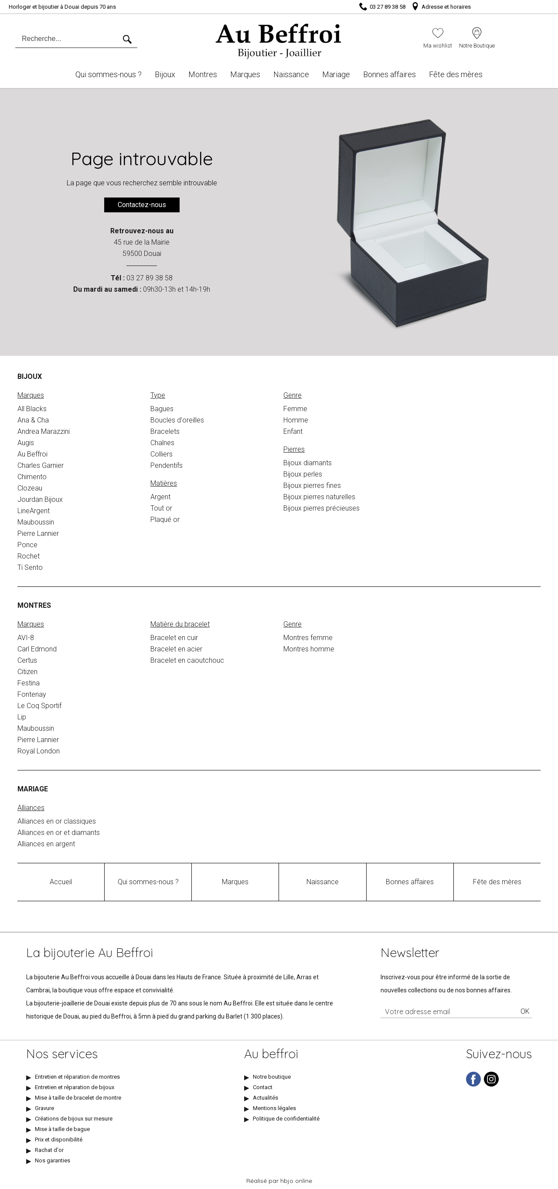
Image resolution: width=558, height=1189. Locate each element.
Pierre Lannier (38, 533)
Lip (21, 717)
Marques (245, 74)
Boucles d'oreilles (177, 420)
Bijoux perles (302, 474)
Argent (160, 497)
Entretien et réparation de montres (77, 1076)
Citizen (27, 672)
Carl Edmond (37, 649)
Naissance (291, 74)
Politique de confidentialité (286, 1118)
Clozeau (29, 488)
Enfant (293, 431)
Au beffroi (271, 1054)
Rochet (28, 556)
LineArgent (33, 511)
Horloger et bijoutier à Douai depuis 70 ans (62, 6)
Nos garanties (52, 1160)
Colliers (161, 454)
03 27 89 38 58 (149, 278)
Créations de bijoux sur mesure (73, 1118)
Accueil (61, 882)
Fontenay (31, 694)
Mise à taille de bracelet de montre (78, 1097)
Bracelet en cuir (174, 638)
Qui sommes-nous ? (108, 74)
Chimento (32, 477)
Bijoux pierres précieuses (321, 508)
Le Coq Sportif (39, 706)
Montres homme (308, 649)
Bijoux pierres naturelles (319, 497)
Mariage (336, 74)
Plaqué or (165, 519)
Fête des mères (456, 74)
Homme (295, 420)
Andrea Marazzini (43, 431)
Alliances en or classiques (56, 821)
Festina (28, 683)
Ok (525, 1011)
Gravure (44, 1108)
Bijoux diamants (307, 463)
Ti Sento (30, 567)
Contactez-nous (142, 205)
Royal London (38, 751)
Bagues (162, 409)
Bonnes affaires (389, 74)
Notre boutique (272, 1076)
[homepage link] (279, 38)
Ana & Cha (33, 420)
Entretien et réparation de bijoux (74, 1087)
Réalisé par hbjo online (279, 1181)
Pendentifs (166, 465)
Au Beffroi (32, 454)
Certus (27, 660)
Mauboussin (35, 522)
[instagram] (491, 1084)
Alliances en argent (46, 844)
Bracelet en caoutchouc (187, 660)
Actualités (265, 1097)
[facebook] (473, 1084)
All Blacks (32, 409)
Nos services (62, 1054)
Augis (25, 443)
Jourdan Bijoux (40, 499)
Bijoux (165, 74)
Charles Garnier (40, 465)
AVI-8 (25, 638)
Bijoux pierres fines (312, 485)
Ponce (27, 545)
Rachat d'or (49, 1150)
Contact (262, 1087)
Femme (295, 409)
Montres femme (308, 638)
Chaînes (162, 443)
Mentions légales (274, 1108)
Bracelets (165, 431)
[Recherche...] (68, 39)
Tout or (161, 508)
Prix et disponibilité (58, 1139)
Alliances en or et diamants (58, 832)
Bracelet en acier (176, 649)
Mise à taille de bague (62, 1129)
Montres (202, 74)
